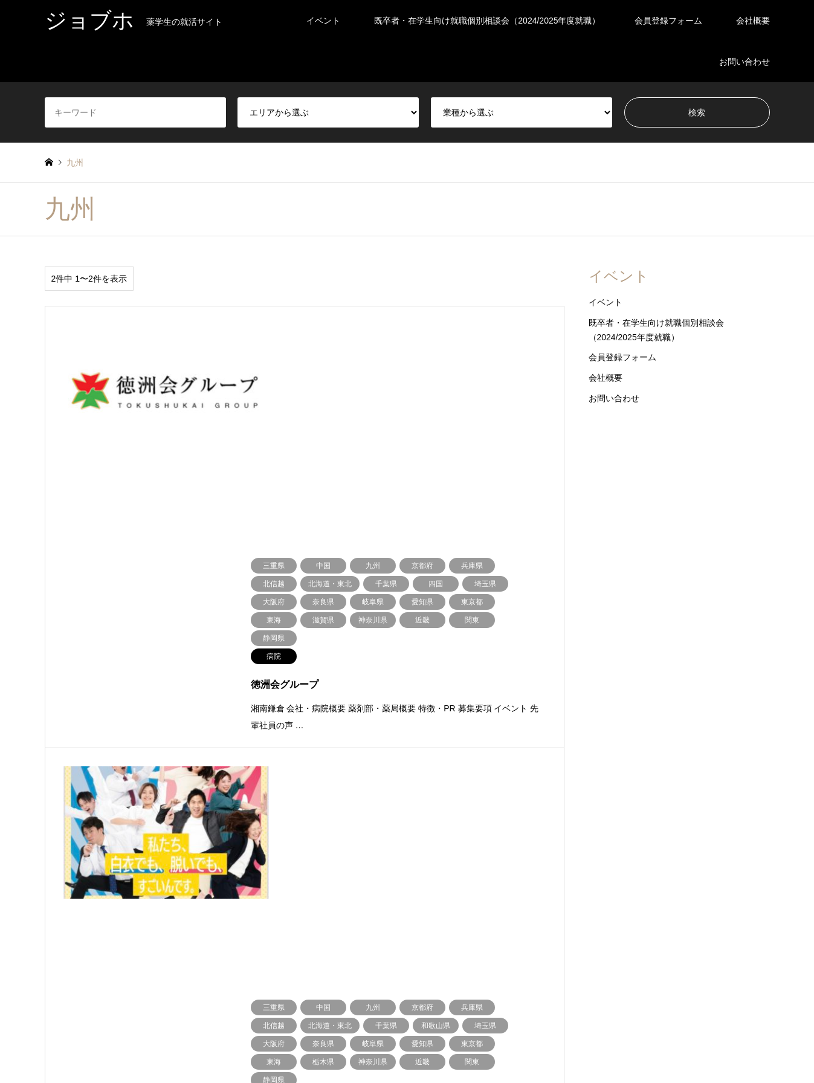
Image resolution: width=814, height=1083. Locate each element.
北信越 (233, 917)
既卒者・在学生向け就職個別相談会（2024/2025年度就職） (487, 20)
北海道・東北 (66, 917)
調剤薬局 (695, 917)
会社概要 (753, 20)
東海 (318, 917)
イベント (323, 20)
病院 (599, 917)
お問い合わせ (744, 61)
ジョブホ (407, 1006)
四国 (229, 935)
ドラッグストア (440, 917)
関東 (141, 917)
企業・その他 (525, 917)
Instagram (64, 1024)
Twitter (49, 1024)
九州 (318, 935)
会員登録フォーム (668, 20)
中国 (141, 935)
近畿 (52, 935)
